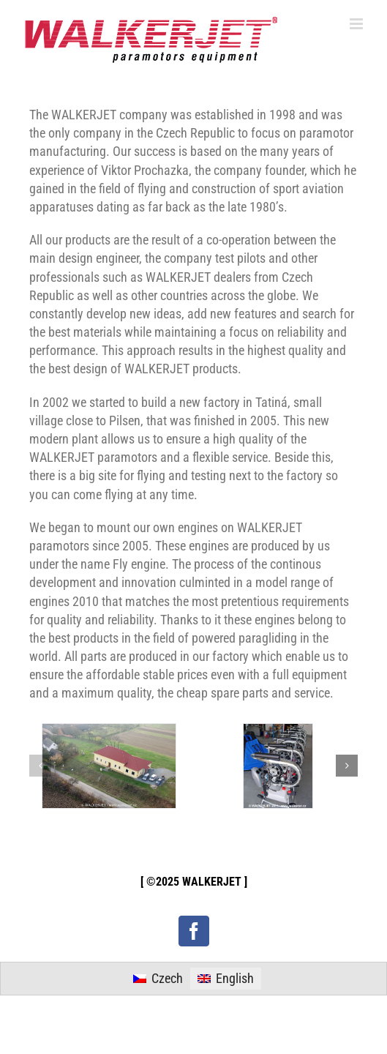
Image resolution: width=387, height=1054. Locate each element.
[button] (40, 766)
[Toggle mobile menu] (357, 23)
